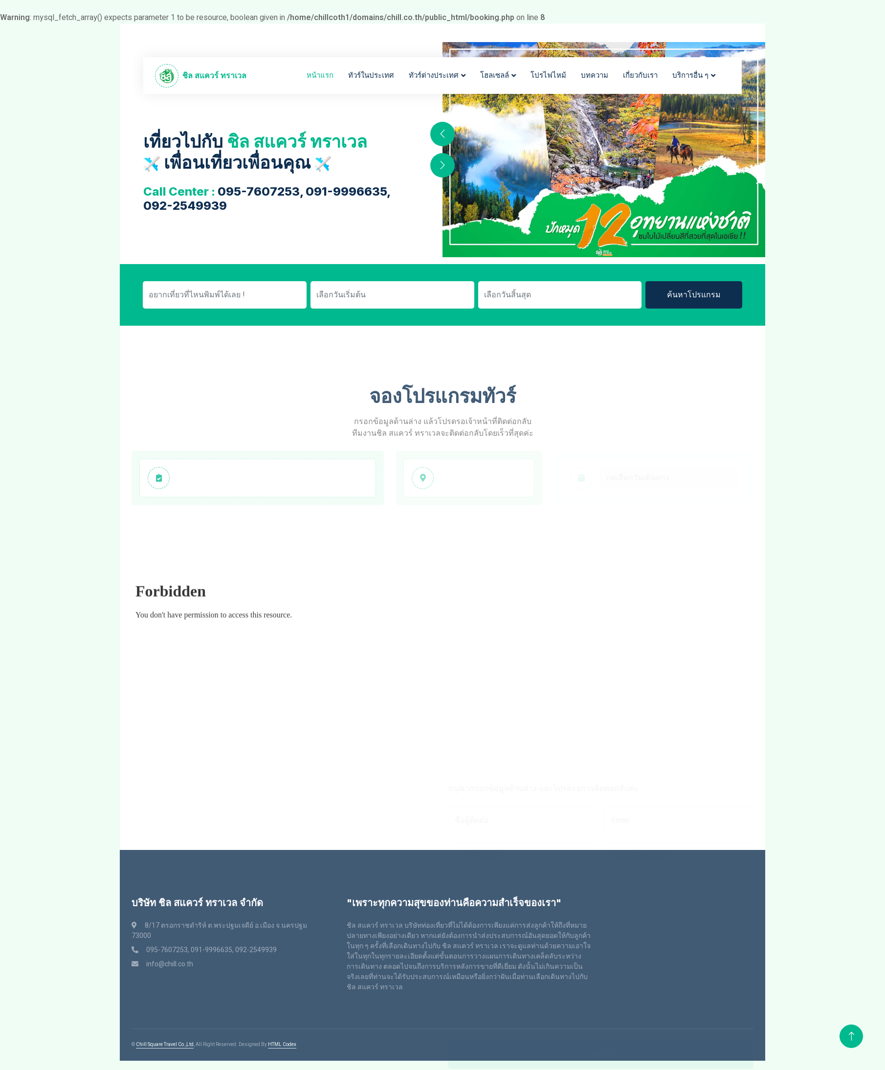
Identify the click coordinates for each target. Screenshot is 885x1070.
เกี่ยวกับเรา (640, 75)
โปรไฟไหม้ (548, 75)
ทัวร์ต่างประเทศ (434, 75)
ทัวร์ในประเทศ (371, 75)
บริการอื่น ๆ (690, 75)
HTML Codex (282, 1044)
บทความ (594, 75)
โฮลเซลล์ (494, 75)
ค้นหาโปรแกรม (694, 295)
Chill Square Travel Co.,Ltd (165, 1044)
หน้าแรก (320, 75)
